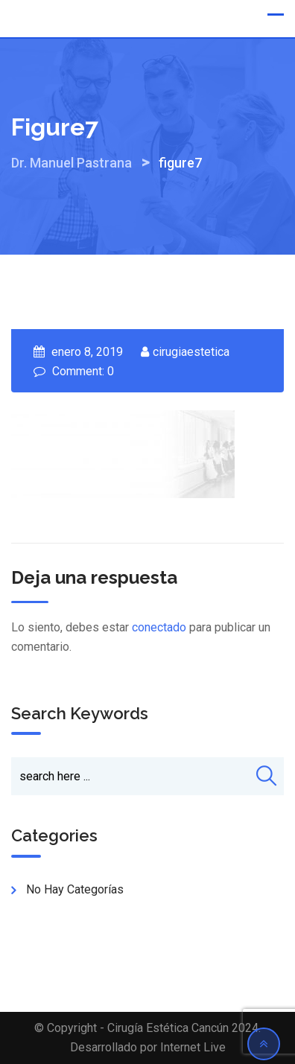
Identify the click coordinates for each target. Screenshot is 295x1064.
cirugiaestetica (191, 352)
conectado (159, 627)
